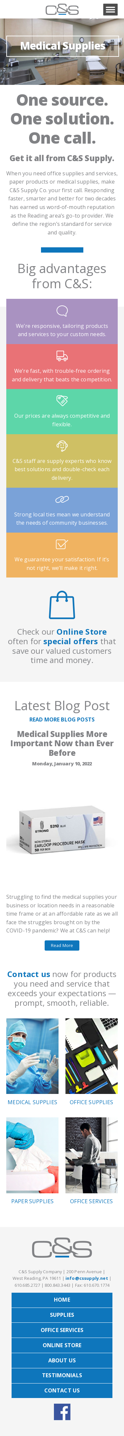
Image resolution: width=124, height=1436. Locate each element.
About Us (62, 1360)
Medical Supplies (62, 45)
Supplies (62, 1314)
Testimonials (62, 1375)
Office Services (91, 1161)
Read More (62, 945)
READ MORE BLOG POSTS (62, 719)
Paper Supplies (32, 1161)
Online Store (82, 631)
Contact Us (62, 1390)
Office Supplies (91, 1062)
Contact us (28, 973)
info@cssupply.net (86, 1278)
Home (62, 1299)
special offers (70, 641)
